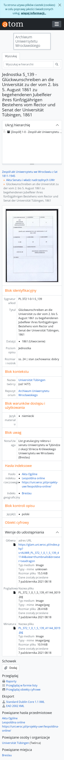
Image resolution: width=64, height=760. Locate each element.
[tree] (32, 147)
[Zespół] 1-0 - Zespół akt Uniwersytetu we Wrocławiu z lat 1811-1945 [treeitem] (35, 132)
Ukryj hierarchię (17, 125)
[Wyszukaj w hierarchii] (28, 64)
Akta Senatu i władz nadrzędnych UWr (30, 180)
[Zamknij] (60, 5)
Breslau (27, 493)
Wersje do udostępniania (24, 532)
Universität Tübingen (31, 380)
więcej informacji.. (33, 13)
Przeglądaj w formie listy (19, 685)
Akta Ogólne (29, 474)
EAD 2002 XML (13, 706)
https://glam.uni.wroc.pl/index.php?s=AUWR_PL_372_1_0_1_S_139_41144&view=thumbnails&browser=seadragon (39, 553)
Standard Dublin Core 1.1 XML (23, 702)
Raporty (9, 681)
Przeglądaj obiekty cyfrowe (21, 689)
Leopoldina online (33, 478)
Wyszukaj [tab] (11, 56)
